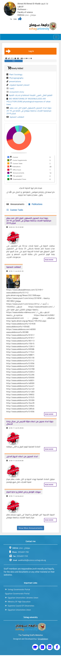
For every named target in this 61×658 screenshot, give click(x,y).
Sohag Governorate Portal (17, 589)
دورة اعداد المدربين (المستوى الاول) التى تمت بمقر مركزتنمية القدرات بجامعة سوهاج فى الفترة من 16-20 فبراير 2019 (28, 110)
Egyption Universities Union (18, 610)
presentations (13, 81)
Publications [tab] (35, 204)
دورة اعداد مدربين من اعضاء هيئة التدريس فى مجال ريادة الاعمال (29, 423)
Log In (20, 51)
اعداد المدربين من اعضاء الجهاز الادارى (22, 456)
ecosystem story (15, 91)
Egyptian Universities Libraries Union (21, 597)
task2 (10, 88)
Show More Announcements (30, 528)
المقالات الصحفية (15, 116)
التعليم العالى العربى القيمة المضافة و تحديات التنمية (29, 95)
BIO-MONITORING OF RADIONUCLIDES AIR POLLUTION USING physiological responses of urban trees (28, 101)
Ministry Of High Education (17, 601)
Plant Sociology (14, 74)
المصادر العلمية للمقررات (18, 84)
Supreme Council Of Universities (19, 606)
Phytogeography (14, 78)
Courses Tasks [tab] (14, 210)
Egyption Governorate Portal (17, 593)
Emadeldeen (43, 639)
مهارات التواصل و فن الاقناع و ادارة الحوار (23, 492)
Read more (49, 259)
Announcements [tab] (15, 204)
